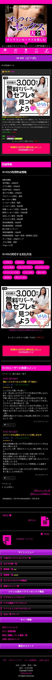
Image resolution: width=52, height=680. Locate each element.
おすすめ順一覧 (10, 564)
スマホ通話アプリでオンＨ (15, 603)
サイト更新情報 (9, 631)
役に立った (9, 425)
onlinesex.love (26, 673)
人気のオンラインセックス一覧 (17, 558)
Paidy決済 (20, 262)
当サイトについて (10, 627)
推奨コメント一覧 (11, 586)
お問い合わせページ (11, 639)
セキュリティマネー (24, 267)
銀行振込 (7, 277)
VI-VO (12, 72)
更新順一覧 (10, 575)
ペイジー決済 (28, 272)
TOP (4, 660)
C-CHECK (8, 262)
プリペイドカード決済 (11, 272)
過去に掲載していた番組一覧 (14, 635)
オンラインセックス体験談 (15, 580)
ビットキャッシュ (42, 267)
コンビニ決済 (9, 267)
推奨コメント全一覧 (42, 490)
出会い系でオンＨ (11, 614)
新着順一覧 (9, 569)
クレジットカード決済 (35, 262)
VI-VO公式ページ (26, 148)
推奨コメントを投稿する (40, 494)
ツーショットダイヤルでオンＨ (17, 609)
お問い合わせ (44, 660)
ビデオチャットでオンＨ (14, 597)
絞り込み (13, 378)
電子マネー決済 (20, 277)
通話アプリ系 (11, 136)
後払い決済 (41, 272)
